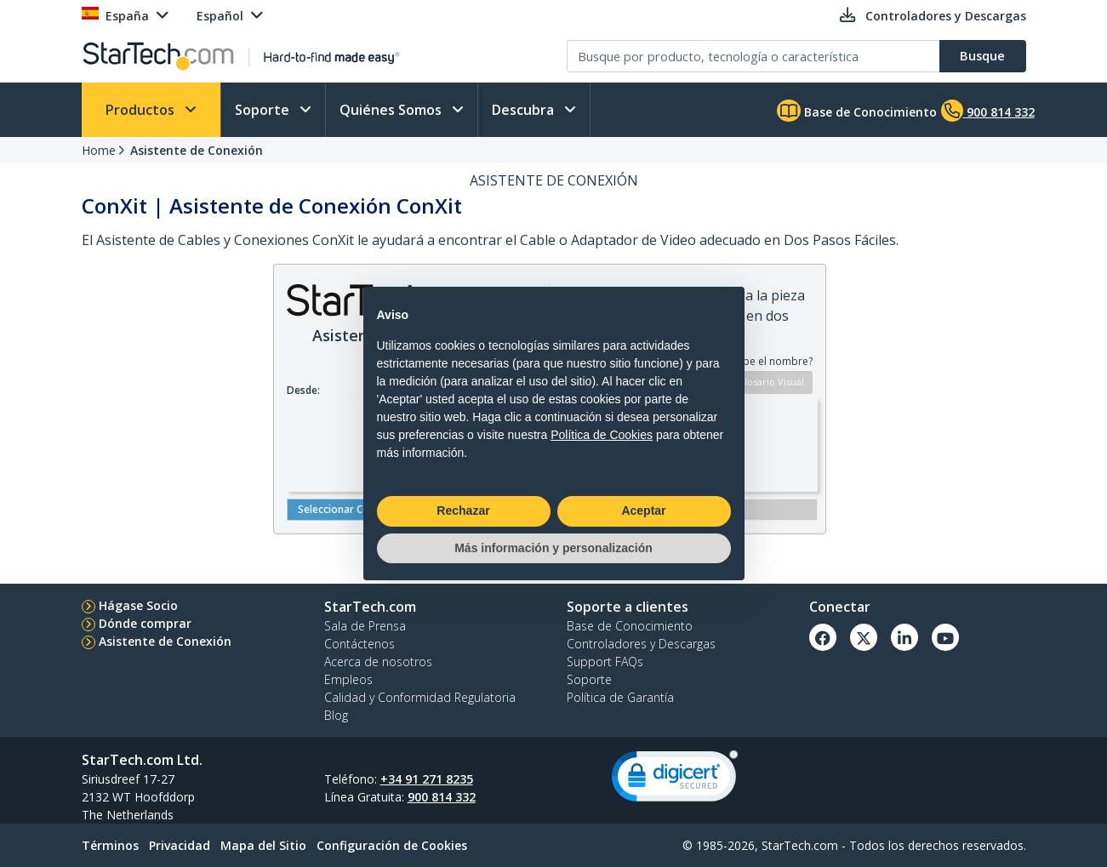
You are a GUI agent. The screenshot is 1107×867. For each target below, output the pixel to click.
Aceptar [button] (643, 510)
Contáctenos (359, 644)
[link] (675, 780)
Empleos (348, 679)
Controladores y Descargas (641, 644)
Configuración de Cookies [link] (392, 845)
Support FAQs (605, 661)
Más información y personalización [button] (553, 548)
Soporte (264, 109)
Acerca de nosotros (378, 661)
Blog (336, 715)
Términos (110, 845)
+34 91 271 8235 (426, 779)
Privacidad (179, 845)
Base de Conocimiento (857, 111)
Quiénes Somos (392, 109)
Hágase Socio (138, 605)
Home (99, 150)
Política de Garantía (620, 697)
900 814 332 (442, 797)
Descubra (524, 109)
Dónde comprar (145, 623)
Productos (142, 109)
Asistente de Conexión (196, 150)
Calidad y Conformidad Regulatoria (420, 697)
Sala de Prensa (365, 626)
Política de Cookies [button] (602, 435)
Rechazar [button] (463, 510)
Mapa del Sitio (263, 845)
